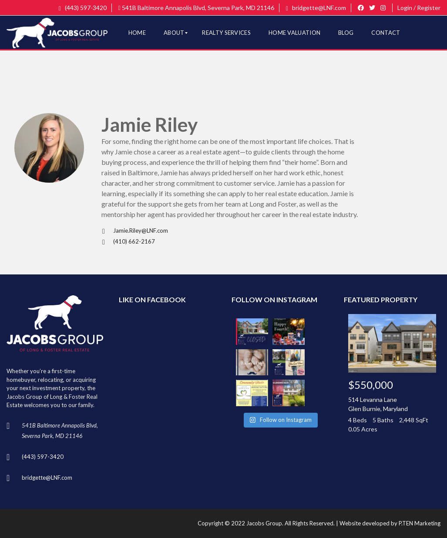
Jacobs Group (264, 523)
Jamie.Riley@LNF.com (134, 230)
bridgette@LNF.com (316, 7)
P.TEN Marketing (419, 523)
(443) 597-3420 (83, 7)
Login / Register (418, 7)
